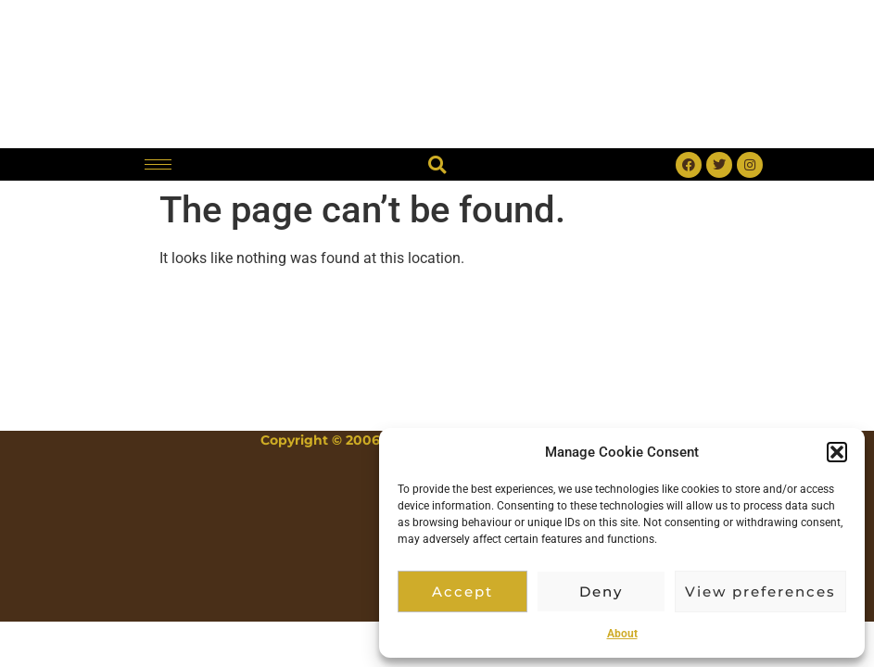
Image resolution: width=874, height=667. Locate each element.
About (622, 633)
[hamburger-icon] (158, 164)
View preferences (760, 591)
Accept (462, 591)
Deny (601, 591)
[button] (837, 452)
